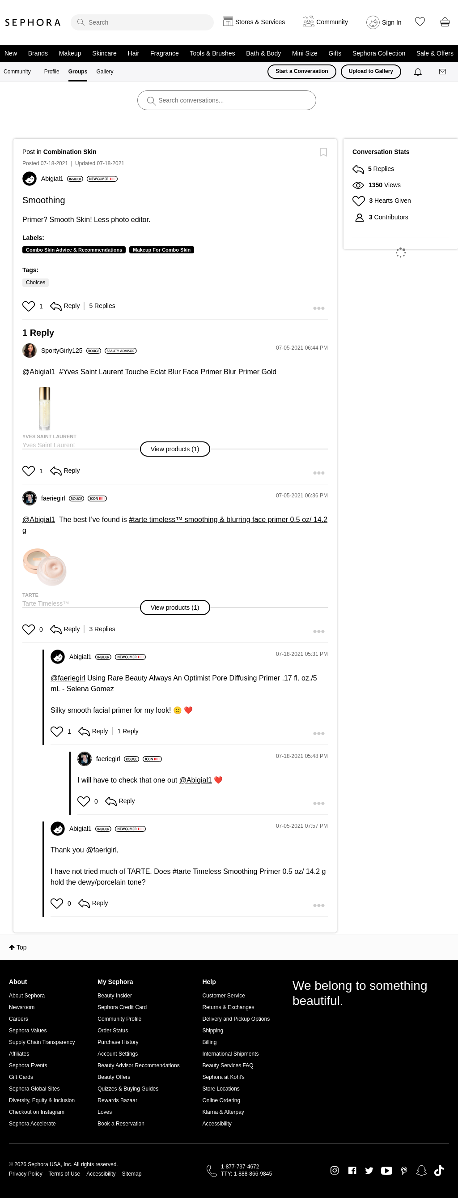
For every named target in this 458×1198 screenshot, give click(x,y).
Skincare (104, 53)
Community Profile (119, 1019)
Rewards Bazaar (117, 1100)
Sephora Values (28, 1030)
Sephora (33, 22)
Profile (51, 71)
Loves (105, 1112)
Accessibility (216, 1124)
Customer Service (223, 996)
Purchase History (118, 1042)
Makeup (70, 53)
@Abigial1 (38, 372)
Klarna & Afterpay (223, 1112)
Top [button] (22, 947)
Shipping (212, 1030)
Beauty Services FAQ (227, 1065)
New (10, 53)
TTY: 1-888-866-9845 (246, 1174)
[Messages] (443, 72)
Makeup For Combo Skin (162, 249)
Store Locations (220, 1089)
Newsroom (21, 1007)
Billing (209, 1042)
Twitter (369, 1171)
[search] (142, 22)
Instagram (334, 1171)
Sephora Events (28, 1065)
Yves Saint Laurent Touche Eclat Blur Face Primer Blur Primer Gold (169, 372)
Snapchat (421, 1171)
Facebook (352, 1171)
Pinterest (404, 1171)
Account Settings (118, 1054)
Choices (35, 282)
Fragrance (164, 53)
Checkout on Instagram (36, 1112)
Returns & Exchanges (228, 1007)
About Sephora (27, 996)
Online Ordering (221, 1100)
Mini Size (305, 53)
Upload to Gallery (371, 71)
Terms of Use (65, 1174)
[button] (29, 306)
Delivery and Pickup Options (236, 1019)
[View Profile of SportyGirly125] (71, 351)
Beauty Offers (114, 1077)
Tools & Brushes (212, 53)
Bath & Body (263, 53)
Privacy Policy (25, 1174)
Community (17, 71)
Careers (18, 1019)
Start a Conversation (302, 71)
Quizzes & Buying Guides (128, 1089)
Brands (38, 53)
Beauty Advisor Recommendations (138, 1065)
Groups (78, 71)
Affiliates (19, 1054)
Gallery (104, 71)
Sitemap (131, 1174)
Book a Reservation (121, 1124)
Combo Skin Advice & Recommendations (74, 249)
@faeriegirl (68, 678)
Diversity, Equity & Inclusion (42, 1100)
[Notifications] (419, 71)
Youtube (386, 1171)
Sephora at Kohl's (223, 1077)
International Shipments (230, 1054)
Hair (134, 53)
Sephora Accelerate (32, 1124)
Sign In (392, 22)
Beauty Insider (115, 996)
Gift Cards (21, 1077)
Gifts (334, 53)
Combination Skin (70, 151)
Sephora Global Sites (34, 1089)
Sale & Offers (435, 53)
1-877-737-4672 (240, 1167)
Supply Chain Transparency (42, 1042)
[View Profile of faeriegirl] (62, 498)
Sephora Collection (378, 53)
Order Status (113, 1030)
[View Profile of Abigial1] (62, 179)
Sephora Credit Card (122, 1007)
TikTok (439, 1171)
